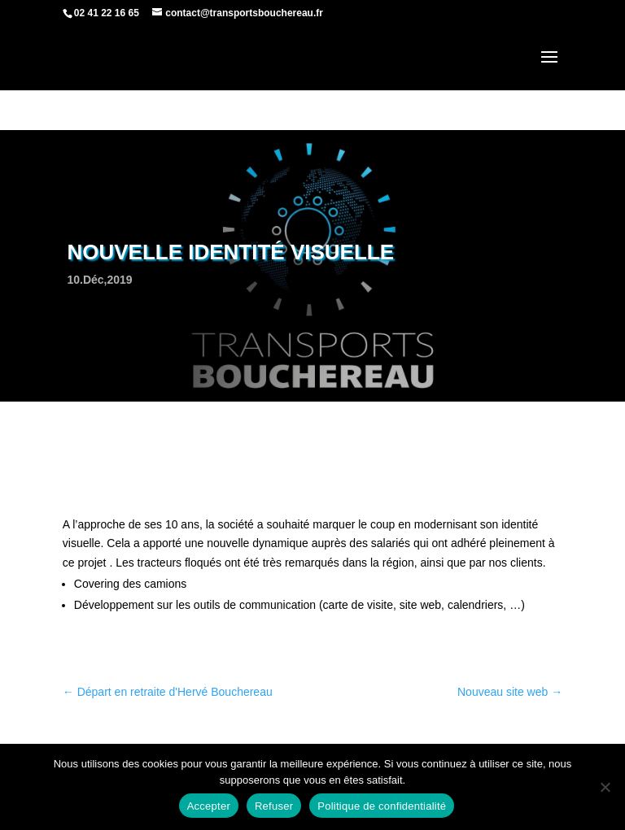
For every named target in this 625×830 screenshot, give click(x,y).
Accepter (208, 806)
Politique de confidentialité (381, 806)
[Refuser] (605, 787)
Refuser (274, 806)
